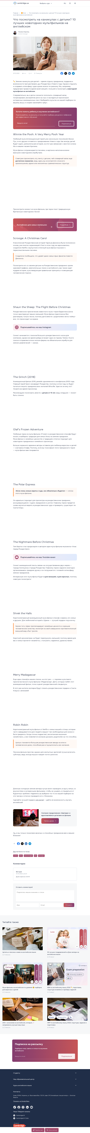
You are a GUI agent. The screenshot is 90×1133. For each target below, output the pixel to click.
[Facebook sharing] (61, 73)
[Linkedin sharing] (69, 73)
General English (28, 855)
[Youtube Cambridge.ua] (31, 1107)
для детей (40, 800)
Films (20, 855)
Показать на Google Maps (21, 1101)
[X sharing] (65, 73)
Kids (35, 855)
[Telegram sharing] (73, 73)
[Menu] (75, 3)
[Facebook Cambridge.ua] (18, 1107)
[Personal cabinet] (70, 3)
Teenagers (41, 855)
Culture (15, 855)
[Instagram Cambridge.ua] (23, 1107)
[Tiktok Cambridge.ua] (14, 1107)
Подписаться (66, 123)
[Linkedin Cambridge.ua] (27, 1107)
